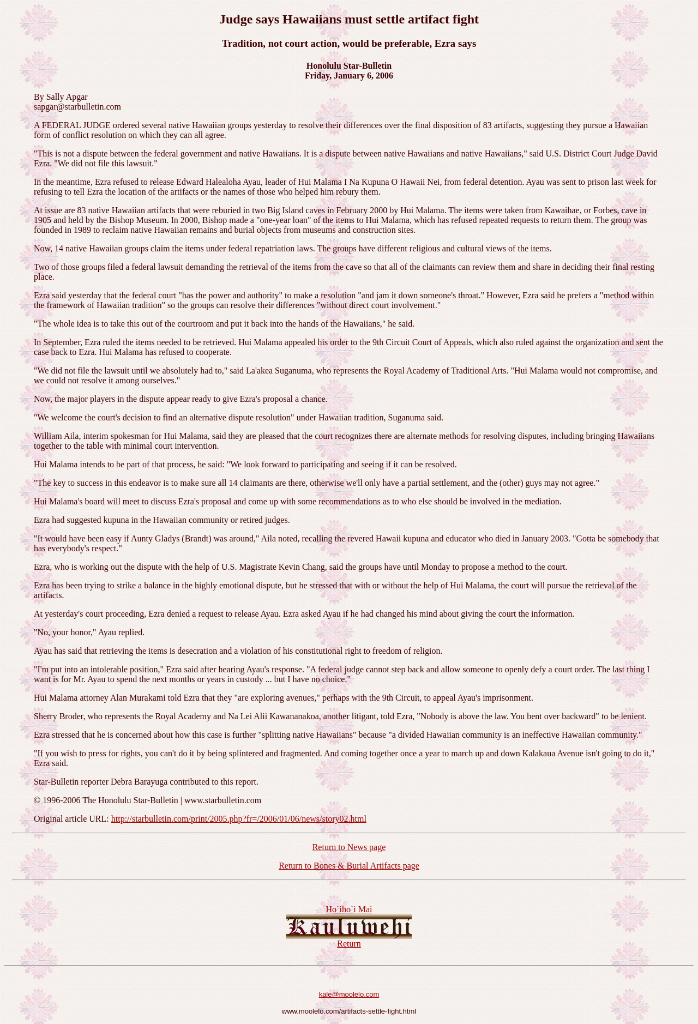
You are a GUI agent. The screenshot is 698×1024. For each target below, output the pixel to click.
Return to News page (349, 847)
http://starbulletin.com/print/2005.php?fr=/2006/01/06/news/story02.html (238, 818)
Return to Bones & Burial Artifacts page (349, 865)
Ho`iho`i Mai (349, 909)
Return (349, 943)
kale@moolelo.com (349, 994)
